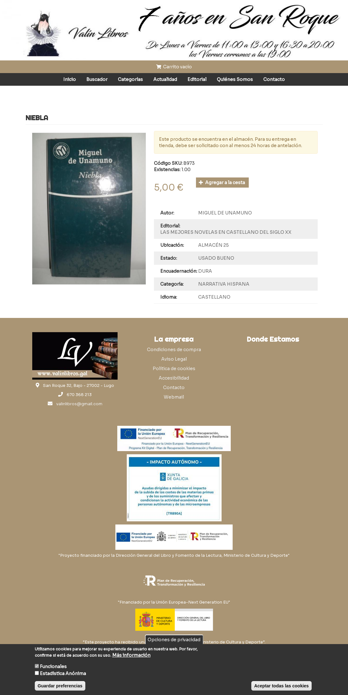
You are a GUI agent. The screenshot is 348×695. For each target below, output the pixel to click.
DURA (205, 271)
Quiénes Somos (235, 79)
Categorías (130, 79)
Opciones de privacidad (174, 639)
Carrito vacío (174, 67)
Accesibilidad (174, 378)
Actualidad (165, 79)
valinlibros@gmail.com (79, 403)
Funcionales (53, 666)
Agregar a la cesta (222, 182)
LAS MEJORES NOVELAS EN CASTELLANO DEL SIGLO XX (225, 232)
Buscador (96, 79)
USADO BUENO (216, 258)
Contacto (274, 79)
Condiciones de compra (174, 349)
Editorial (196, 79)
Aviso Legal (174, 359)
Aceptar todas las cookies (281, 685)
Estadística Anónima (63, 673)
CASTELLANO (214, 297)
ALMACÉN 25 (213, 245)
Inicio (69, 79)
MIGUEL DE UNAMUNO (225, 213)
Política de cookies (174, 368)
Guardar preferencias (60, 685)
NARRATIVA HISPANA (223, 284)
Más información (131, 655)
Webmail (174, 397)
